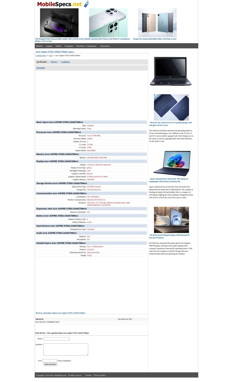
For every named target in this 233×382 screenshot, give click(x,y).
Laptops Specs (41, 55)
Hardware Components (86, 46)
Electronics (105, 46)
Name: (40, 339)
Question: (39, 344)
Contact (88, 377)
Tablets (58, 46)
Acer (51, 55)
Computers (68, 46)
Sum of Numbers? (64, 363)
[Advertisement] (91, 94)
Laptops (49, 46)
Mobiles (39, 46)
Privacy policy (100, 377)
